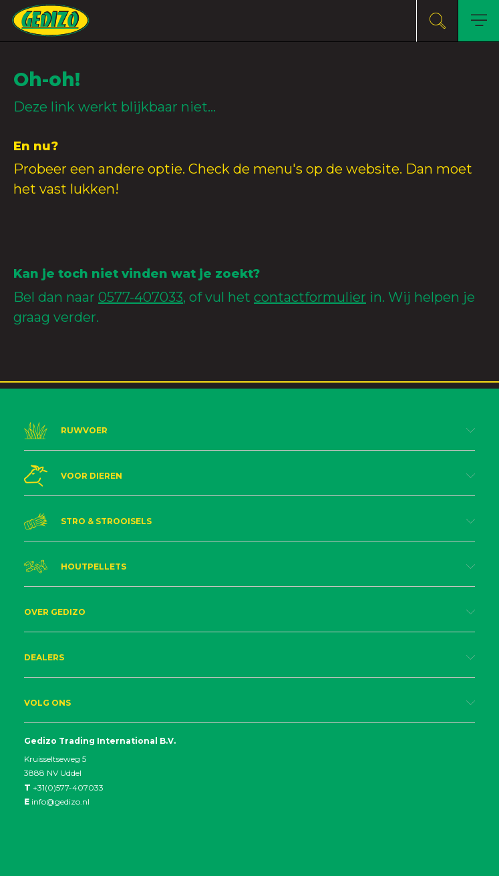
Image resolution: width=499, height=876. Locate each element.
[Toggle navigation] (478, 21)
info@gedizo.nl (57, 802)
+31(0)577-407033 (64, 788)
